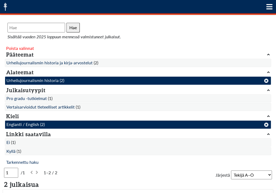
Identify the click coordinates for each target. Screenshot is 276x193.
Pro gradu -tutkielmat (26, 98)
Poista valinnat (20, 48)
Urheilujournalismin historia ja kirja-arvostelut (49, 62)
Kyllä (11, 151)
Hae (73, 27)
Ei (8, 142)
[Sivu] (11, 172)
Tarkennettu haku (22, 162)
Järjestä (222, 174)
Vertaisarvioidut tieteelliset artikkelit (40, 106)
